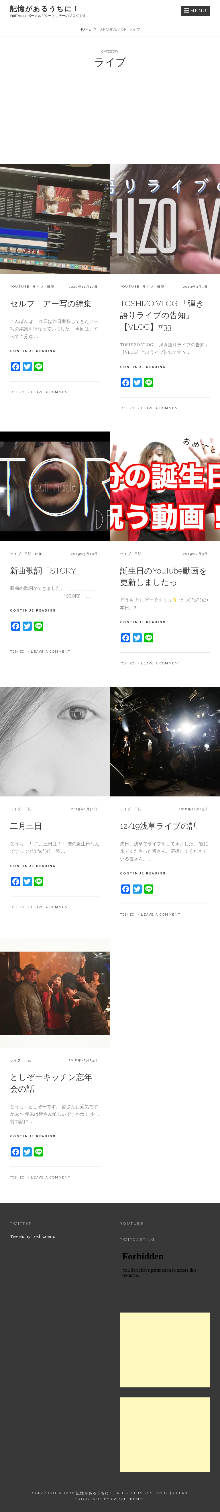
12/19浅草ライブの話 (158, 826)
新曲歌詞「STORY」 (47, 571)
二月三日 (26, 826)
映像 (38, 554)
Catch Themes (128, 1499)
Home (85, 29)
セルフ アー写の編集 (51, 303)
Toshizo (17, 392)
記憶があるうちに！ (45, 9)
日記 (50, 287)
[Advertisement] (110, 121)
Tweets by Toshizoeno (32, 1236)
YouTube (20, 287)
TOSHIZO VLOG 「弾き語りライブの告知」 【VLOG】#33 (162, 315)
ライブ (38, 287)
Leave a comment (50, 392)
